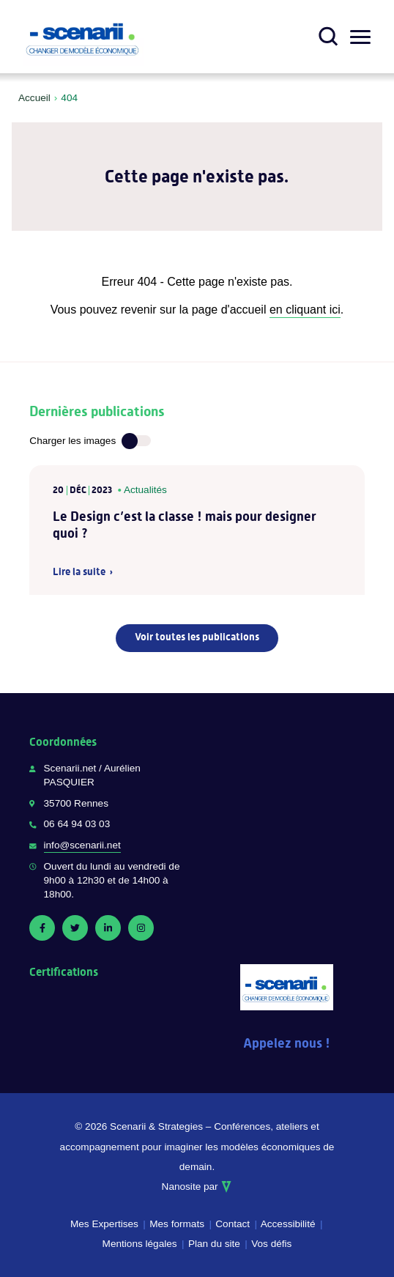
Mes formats (176, 1223)
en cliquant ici (305, 309)
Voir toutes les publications (197, 637)
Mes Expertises (104, 1223)
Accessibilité (288, 1223)
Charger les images (72, 440)
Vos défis (271, 1243)
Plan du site (214, 1243)
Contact (232, 1223)
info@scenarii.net (82, 845)
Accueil (34, 97)
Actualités (145, 489)
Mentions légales (140, 1243)
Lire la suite (79, 572)
